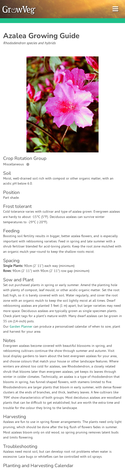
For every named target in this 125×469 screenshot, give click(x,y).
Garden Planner (21, 327)
